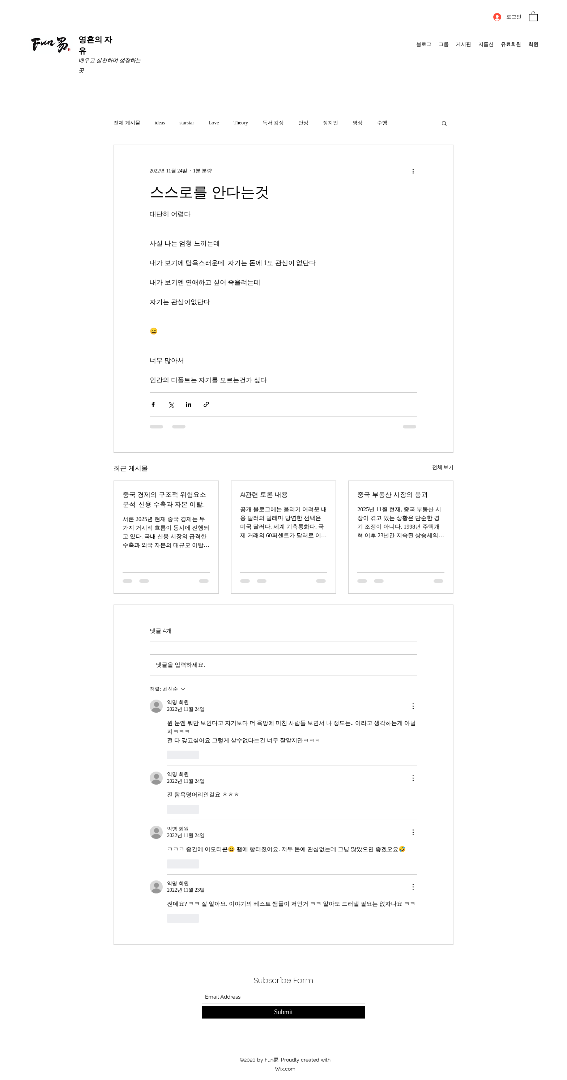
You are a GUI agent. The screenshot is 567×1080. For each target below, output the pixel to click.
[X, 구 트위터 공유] (170, 404)
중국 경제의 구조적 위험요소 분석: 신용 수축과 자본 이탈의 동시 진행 (166, 499)
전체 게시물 (127, 122)
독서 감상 (273, 122)
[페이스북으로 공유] (153, 404)
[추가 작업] (413, 171)
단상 (303, 122)
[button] (533, 16)
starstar (186, 122)
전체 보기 (443, 467)
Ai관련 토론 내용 (264, 494)
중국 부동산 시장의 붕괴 (392, 494)
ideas (160, 122)
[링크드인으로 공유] (188, 404)
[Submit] (283, 1012)
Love (214, 122)
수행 (382, 122)
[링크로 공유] (206, 404)
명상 (358, 122)
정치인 (330, 122)
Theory (240, 122)
